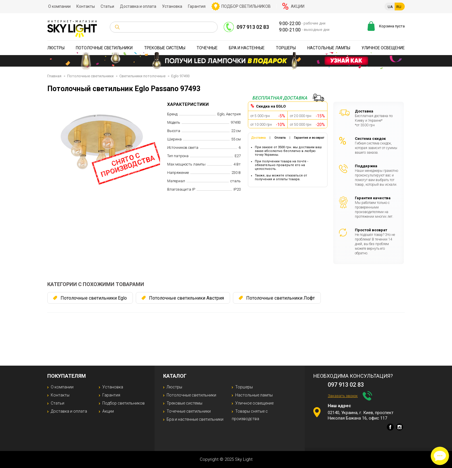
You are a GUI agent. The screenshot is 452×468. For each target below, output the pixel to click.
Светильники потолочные (142, 76)
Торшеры (286, 48)
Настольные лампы (328, 48)
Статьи (107, 6)
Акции (297, 6)
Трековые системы (164, 48)
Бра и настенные (247, 48)
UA (390, 7)
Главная (54, 76)
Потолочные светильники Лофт (280, 298)
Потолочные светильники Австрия (186, 298)
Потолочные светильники (104, 48)
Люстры (56, 48)
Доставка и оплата (138, 6)
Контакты (85, 6)
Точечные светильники (189, 411)
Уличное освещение (383, 48)
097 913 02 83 (253, 27)
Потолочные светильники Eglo (94, 298)
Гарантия (197, 6)
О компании (59, 6)
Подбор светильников (246, 6)
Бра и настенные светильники (195, 419)
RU (398, 7)
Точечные (207, 48)
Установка (172, 6)
